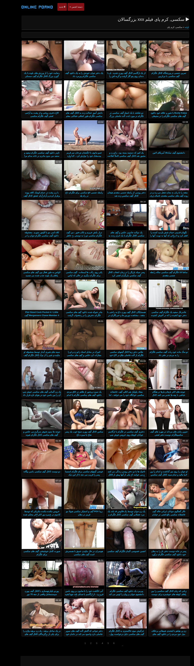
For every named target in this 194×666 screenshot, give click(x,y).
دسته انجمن (67, 7)
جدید (54, 7)
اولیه (178, 27)
